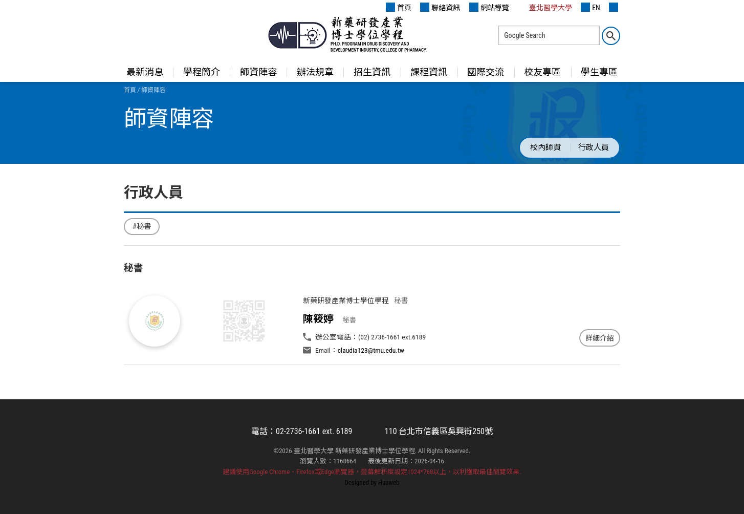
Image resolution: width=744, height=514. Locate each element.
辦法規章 (315, 72)
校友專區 (542, 72)
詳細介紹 (599, 338)
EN (590, 7)
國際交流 (485, 72)
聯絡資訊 (440, 7)
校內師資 (545, 147)
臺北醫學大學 (545, 7)
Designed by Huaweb (372, 482)
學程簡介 (201, 72)
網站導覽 (489, 7)
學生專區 (599, 72)
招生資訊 (372, 72)
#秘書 (142, 226)
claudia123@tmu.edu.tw (371, 350)
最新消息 (144, 72)
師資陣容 (258, 72)
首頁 (398, 7)
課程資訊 (428, 72)
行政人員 (593, 147)
